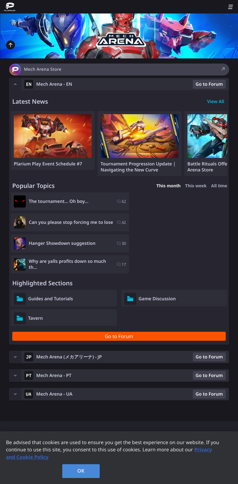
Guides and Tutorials (50, 257)
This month (168, 185)
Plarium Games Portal (37, 394)
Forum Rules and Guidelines (44, 407)
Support (21, 420)
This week (196, 185)
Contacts (111, 394)
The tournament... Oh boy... (58, 201)
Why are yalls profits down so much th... (171, 222)
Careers (110, 420)
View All (215, 102)
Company (112, 407)
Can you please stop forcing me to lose (176, 201)
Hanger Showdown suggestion (62, 222)
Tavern (35, 276)
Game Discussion (157, 257)
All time (219, 185)
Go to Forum (209, 84)
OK (80, 471)
